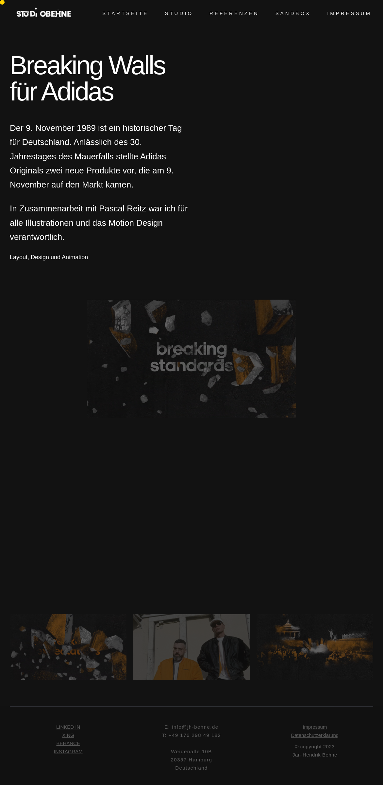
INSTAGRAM (68, 752)
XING (68, 736)
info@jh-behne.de (195, 728)
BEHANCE (68, 744)
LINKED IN (68, 728)
